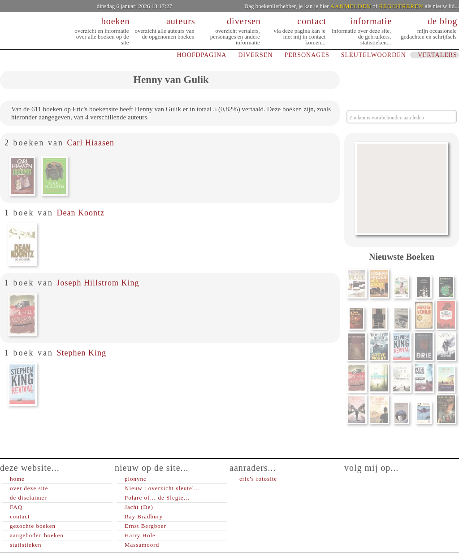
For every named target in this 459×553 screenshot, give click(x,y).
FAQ (16, 507)
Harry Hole (140, 535)
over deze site (29, 488)
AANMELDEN (350, 6)
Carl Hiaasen (90, 142)
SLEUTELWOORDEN (373, 55)
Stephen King (81, 352)
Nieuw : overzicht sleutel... (162, 488)
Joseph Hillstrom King (97, 282)
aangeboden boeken (37, 535)
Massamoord (142, 544)
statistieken (26, 544)
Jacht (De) (139, 507)
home (17, 478)
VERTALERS (437, 55)
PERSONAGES (307, 55)
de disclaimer (28, 497)
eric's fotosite (258, 478)
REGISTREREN (401, 6)
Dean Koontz (80, 212)
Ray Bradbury (144, 516)
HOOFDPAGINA (201, 55)
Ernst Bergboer (145, 525)
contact (20, 516)
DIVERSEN (255, 55)
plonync (136, 478)
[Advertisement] (401, 188)
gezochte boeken (33, 525)
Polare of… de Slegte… (157, 497)
